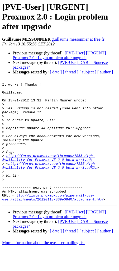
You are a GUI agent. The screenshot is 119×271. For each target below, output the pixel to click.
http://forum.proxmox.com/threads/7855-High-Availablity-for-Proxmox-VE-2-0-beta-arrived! (48, 173)
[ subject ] (87, 72)
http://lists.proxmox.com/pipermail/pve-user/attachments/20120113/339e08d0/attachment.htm (52, 220)
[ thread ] (70, 72)
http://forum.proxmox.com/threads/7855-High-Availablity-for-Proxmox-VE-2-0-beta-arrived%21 (49, 182)
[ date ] (56, 72)
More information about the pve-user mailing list (43, 266)
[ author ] (105, 72)
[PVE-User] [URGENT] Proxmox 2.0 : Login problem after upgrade (59, 55)
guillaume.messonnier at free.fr (78, 39)
